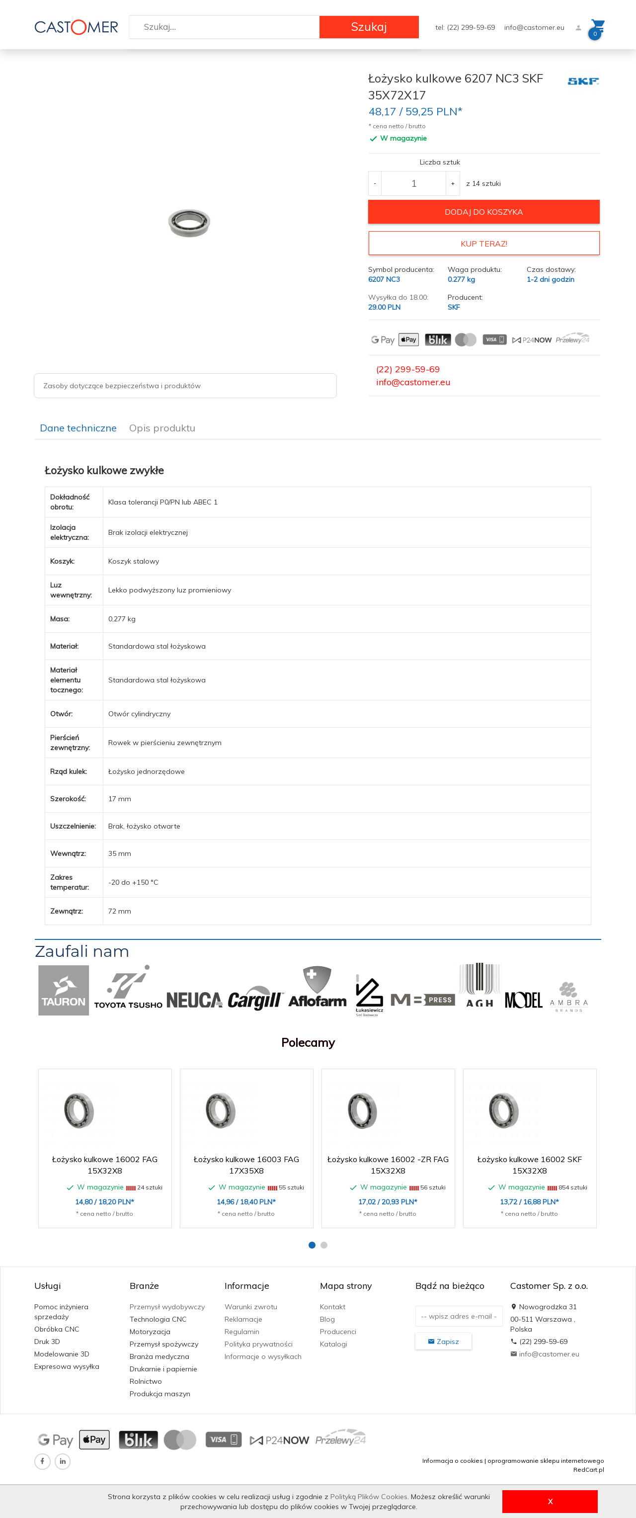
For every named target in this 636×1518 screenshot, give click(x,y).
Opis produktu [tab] (162, 426)
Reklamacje (243, 1317)
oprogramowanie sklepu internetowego (545, 1459)
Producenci (338, 1330)
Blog (327, 1317)
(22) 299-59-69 (408, 367)
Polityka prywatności (259, 1342)
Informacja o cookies (452, 1459)
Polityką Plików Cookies (368, 1496)
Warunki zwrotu (251, 1305)
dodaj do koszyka (484, 212)
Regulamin (242, 1330)
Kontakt (332, 1305)
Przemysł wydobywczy (167, 1305)
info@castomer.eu (534, 27)
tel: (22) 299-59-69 (466, 27)
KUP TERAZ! (484, 244)
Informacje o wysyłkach (263, 1354)
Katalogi (333, 1342)
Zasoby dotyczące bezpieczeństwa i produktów (122, 385)
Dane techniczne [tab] (78, 426)
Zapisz (443, 1340)
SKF (454, 305)
